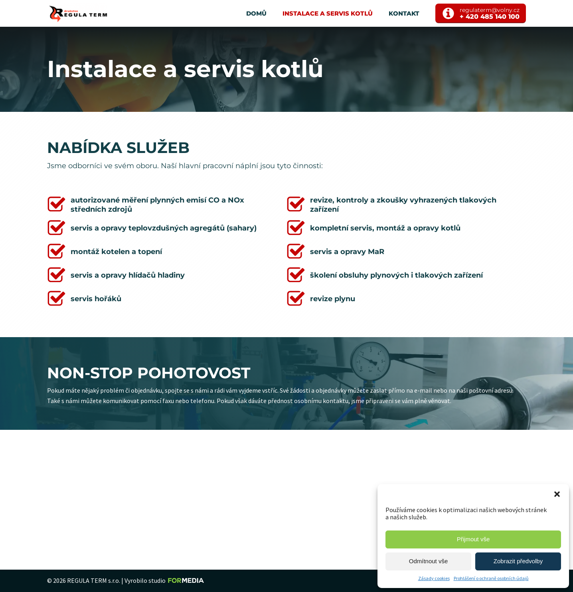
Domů (256, 13)
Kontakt (404, 13)
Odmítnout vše (428, 561)
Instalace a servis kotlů (328, 13)
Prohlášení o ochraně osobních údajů (491, 578)
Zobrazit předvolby (518, 561)
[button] (557, 494)
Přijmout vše (473, 539)
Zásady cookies (434, 578)
